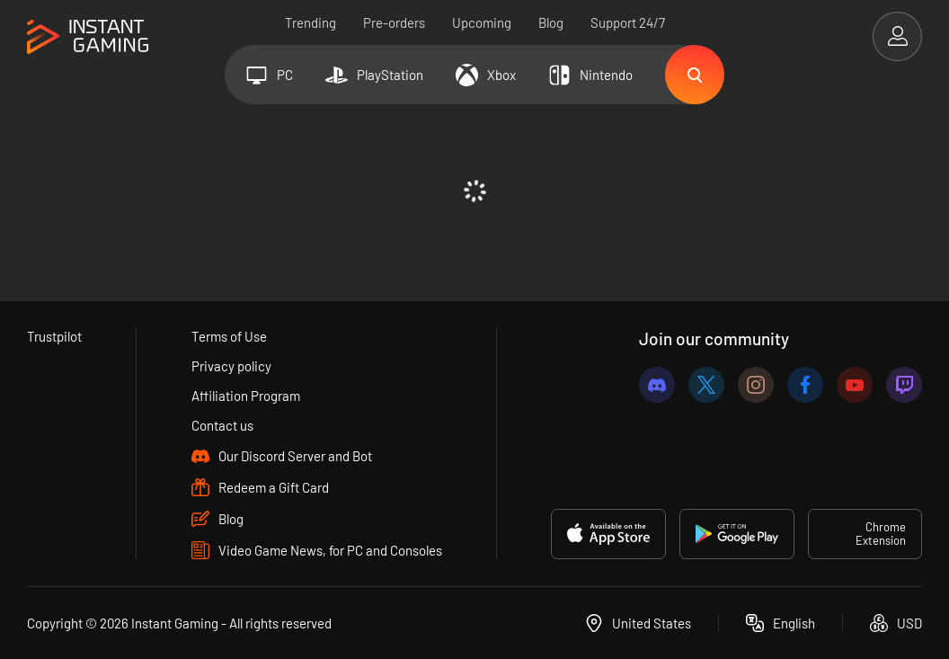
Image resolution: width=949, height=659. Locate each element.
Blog (550, 22)
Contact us (222, 425)
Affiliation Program (245, 395)
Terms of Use (229, 336)
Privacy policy (231, 366)
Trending (310, 22)
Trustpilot (54, 336)
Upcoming (481, 22)
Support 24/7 (627, 22)
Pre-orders (394, 22)
